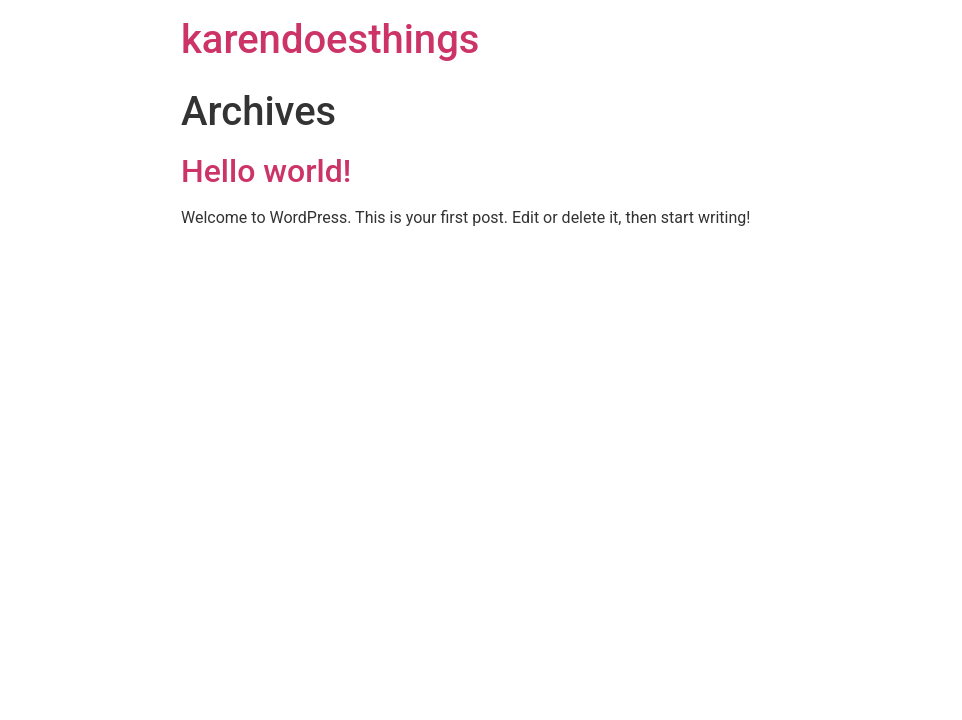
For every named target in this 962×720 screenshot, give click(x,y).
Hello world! (266, 171)
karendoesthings (330, 39)
